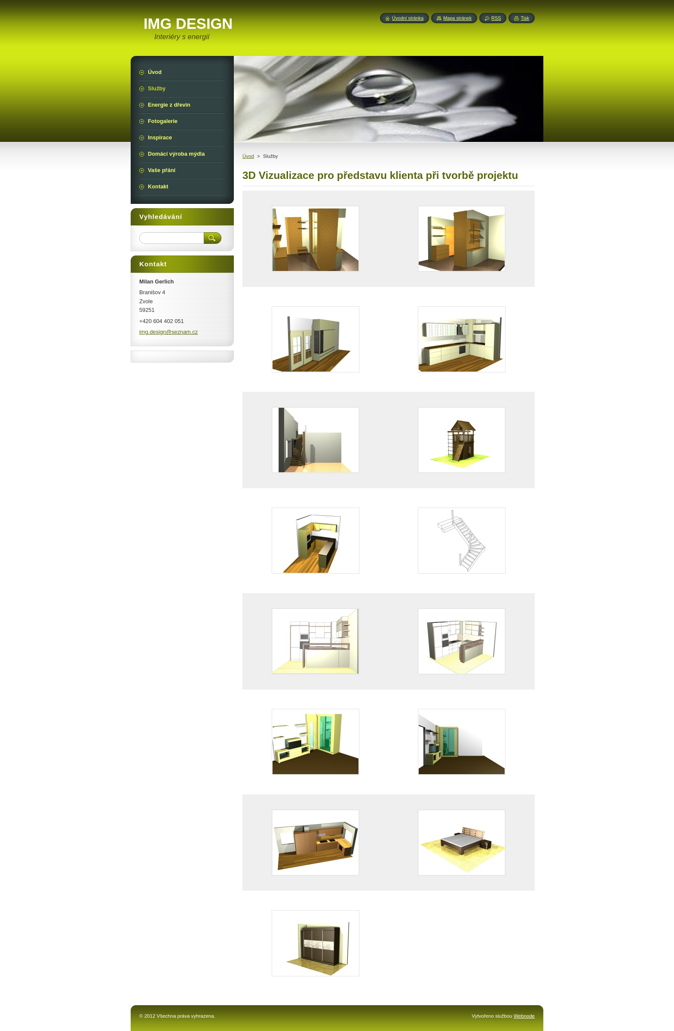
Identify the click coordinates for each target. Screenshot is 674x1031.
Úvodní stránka (407, 18)
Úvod (248, 156)
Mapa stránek (457, 18)
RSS (496, 18)
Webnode (524, 1016)
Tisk (525, 18)
